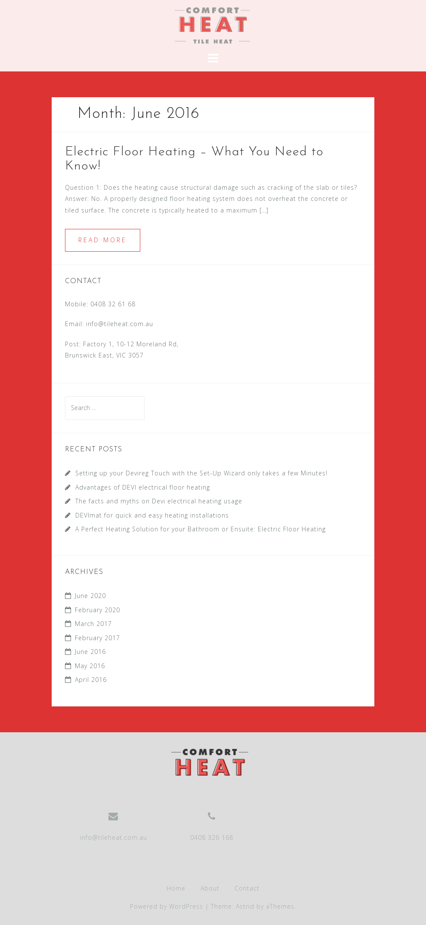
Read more (102, 240)
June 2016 (90, 652)
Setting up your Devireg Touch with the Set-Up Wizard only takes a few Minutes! (201, 473)
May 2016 (90, 666)
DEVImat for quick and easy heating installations (152, 515)
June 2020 (90, 596)
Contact (247, 888)
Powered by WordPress (166, 906)
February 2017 (97, 638)
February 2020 (97, 610)
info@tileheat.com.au (119, 324)
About (210, 888)
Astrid (245, 906)
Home (176, 888)
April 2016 (91, 679)
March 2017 (93, 624)
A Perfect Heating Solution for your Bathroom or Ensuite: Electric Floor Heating (200, 529)
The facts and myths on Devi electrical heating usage (158, 501)
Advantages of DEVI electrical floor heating (144, 487)
